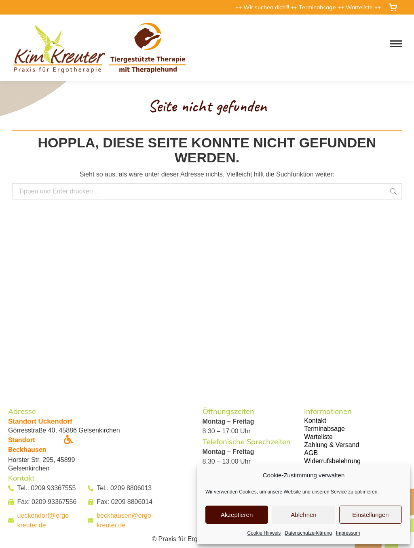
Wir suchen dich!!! (267, 7)
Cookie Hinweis (264, 533)
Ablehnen (303, 514)
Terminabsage (318, 7)
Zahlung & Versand (331, 444)
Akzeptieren (237, 514)
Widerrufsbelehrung (332, 461)
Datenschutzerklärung (308, 533)
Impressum (348, 533)
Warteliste (360, 7)
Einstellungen (370, 514)
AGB (311, 452)
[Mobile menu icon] (396, 43)
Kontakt (315, 420)
